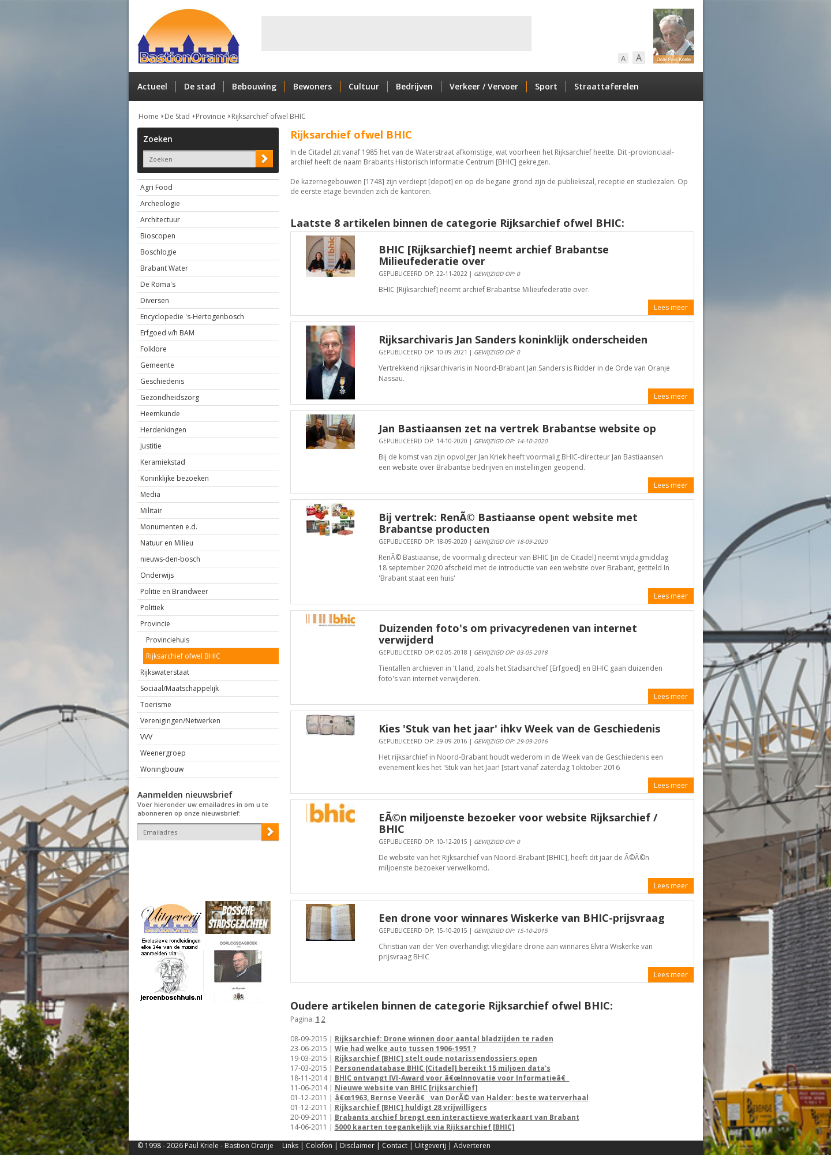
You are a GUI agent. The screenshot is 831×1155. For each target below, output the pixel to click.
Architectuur (160, 220)
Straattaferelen (606, 86)
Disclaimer (357, 1145)
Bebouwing (254, 86)
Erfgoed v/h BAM (167, 333)
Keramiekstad (162, 462)
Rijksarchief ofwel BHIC (268, 116)
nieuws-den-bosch (170, 559)
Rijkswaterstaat (164, 672)
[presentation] (204, 860)
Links (290, 1145)
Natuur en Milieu (166, 543)
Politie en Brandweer (174, 591)
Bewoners (312, 86)
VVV (146, 737)
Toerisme (155, 704)
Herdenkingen (163, 430)
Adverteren (472, 1145)
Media (150, 494)
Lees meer (671, 307)
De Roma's (157, 284)
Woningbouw (162, 769)
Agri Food (156, 187)
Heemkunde (160, 413)
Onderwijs (157, 575)
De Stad (177, 116)
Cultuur (364, 86)
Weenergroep (163, 753)
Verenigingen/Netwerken (180, 721)
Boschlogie (158, 252)
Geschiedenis (162, 381)
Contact (394, 1145)
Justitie (151, 446)
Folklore (153, 349)
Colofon (319, 1145)
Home (148, 116)
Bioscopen (157, 236)
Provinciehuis (167, 640)
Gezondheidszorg (169, 397)
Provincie (211, 116)
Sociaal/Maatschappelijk (179, 688)
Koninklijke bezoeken (174, 478)
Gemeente (157, 365)
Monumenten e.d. (168, 527)
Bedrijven (414, 86)
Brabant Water (164, 268)
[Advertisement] (396, 33)
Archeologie (160, 203)
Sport (546, 86)
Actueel (152, 86)
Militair (151, 510)
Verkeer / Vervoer (484, 86)
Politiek (152, 607)
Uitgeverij (430, 1145)
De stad (199, 86)
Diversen (154, 300)
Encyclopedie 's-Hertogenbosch (192, 317)
